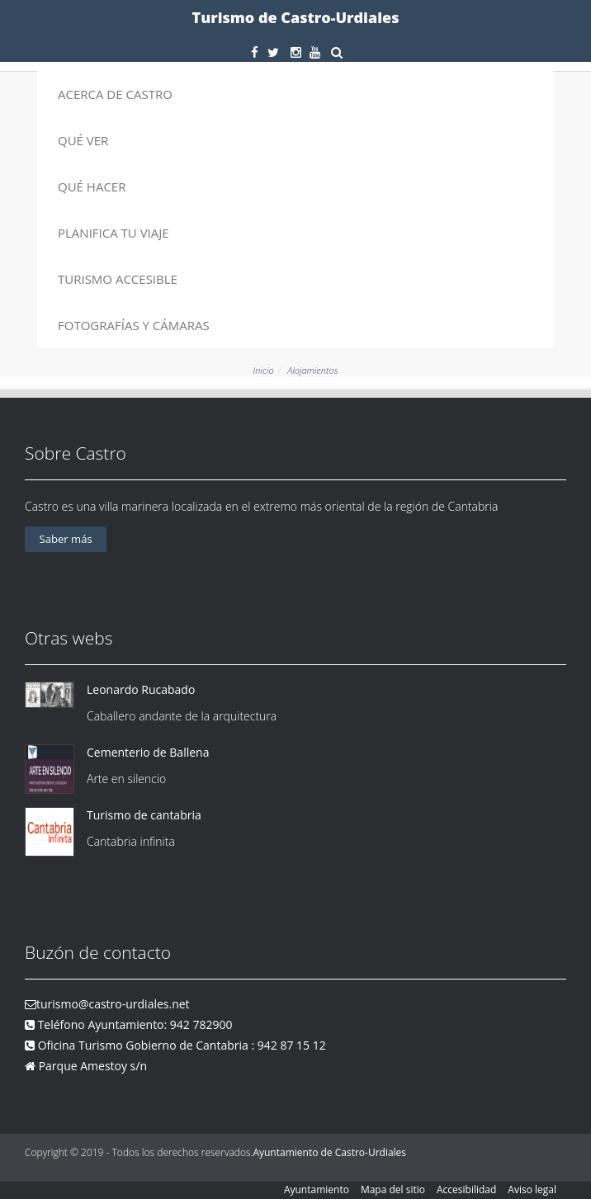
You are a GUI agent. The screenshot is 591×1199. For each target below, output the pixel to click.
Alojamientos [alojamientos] (312, 370)
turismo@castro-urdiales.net (113, 1004)
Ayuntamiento (316, 1189)
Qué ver (83, 140)
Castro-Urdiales (370, 1152)
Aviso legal (532, 1189)
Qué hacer (91, 186)
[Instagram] (295, 52)
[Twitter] (273, 52)
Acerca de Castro (115, 94)
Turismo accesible (117, 279)
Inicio (263, 370)
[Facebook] (254, 52)
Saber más (66, 538)
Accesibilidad (466, 1189)
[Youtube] (314, 52)
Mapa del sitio (393, 1189)
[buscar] (336, 52)
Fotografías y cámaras (134, 325)
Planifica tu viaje (113, 232)
